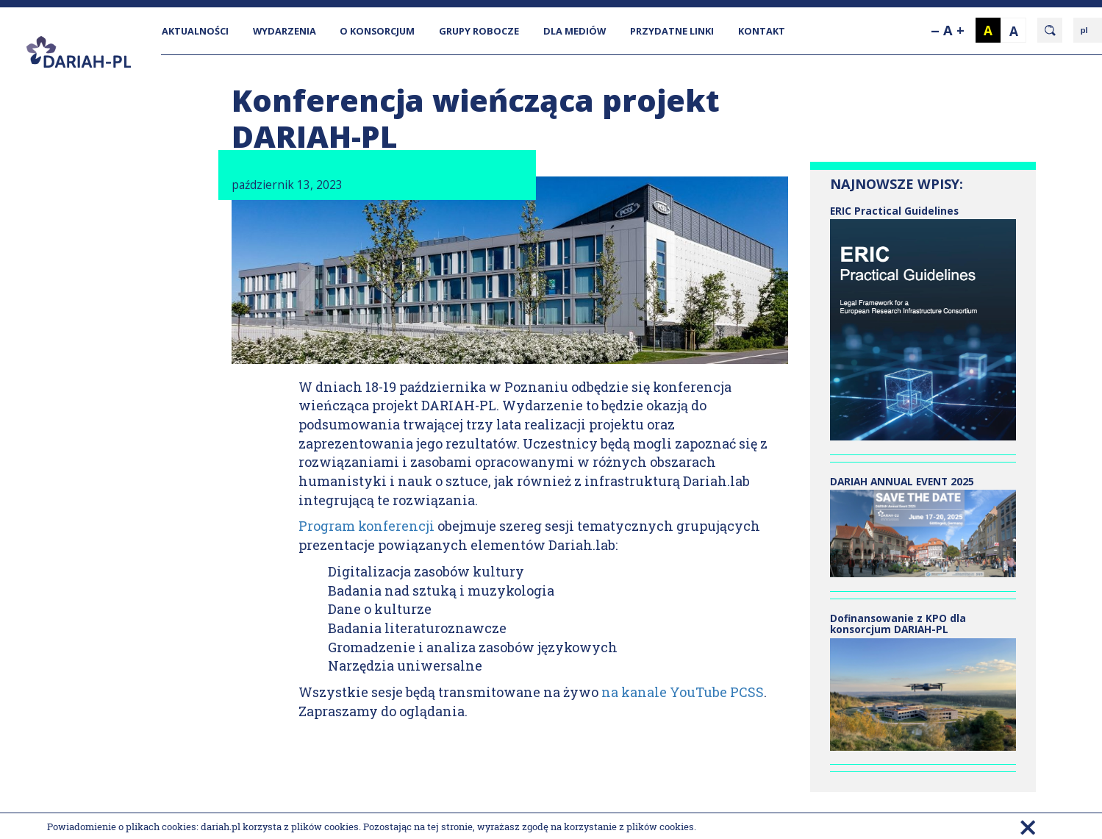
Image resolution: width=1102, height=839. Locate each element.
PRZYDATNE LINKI (672, 31)
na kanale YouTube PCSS (682, 692)
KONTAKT (761, 31)
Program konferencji (366, 526)
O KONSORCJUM (377, 31)
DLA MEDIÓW (574, 31)
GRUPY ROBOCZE (479, 31)
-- (935, 30)
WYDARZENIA (284, 31)
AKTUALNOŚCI (195, 31)
